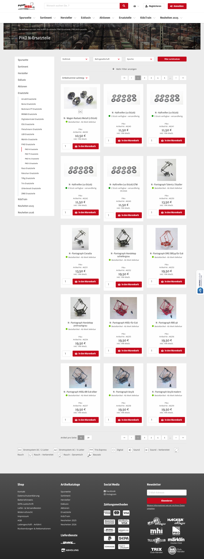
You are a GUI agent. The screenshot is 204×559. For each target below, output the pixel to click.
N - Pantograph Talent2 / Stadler (166, 184)
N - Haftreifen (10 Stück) (123, 112)
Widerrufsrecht (25, 512)
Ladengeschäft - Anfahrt (29, 524)
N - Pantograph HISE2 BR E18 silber (80, 391)
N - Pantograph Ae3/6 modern (166, 391)
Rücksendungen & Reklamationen (34, 528)
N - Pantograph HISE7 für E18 (124, 322)
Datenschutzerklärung (28, 495)
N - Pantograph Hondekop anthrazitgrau (80, 324)
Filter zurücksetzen (172, 59)
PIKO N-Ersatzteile (79, 29)
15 (81, 437)
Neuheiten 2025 (68, 520)
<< (124, 77)
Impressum (23, 516)
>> (183, 77)
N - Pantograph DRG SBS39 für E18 (166, 253)
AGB (20, 520)
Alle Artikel (41, 29)
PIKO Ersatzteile (63, 29)
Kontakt (21, 491)
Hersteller (65, 499)
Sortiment (65, 495)
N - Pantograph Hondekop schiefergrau (123, 255)
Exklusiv (64, 504)
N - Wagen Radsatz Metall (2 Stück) (80, 118)
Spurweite (66, 491)
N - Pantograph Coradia (80, 253)
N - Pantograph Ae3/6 (123, 391)
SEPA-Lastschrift (25, 504)
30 (88, 437)
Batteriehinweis (25, 499)
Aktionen (65, 508)
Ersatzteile (51, 29)
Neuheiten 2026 (68, 524)
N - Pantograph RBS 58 (167, 322)
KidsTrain (65, 516)
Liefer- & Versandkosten (29, 508)
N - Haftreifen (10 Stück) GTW (124, 184)
